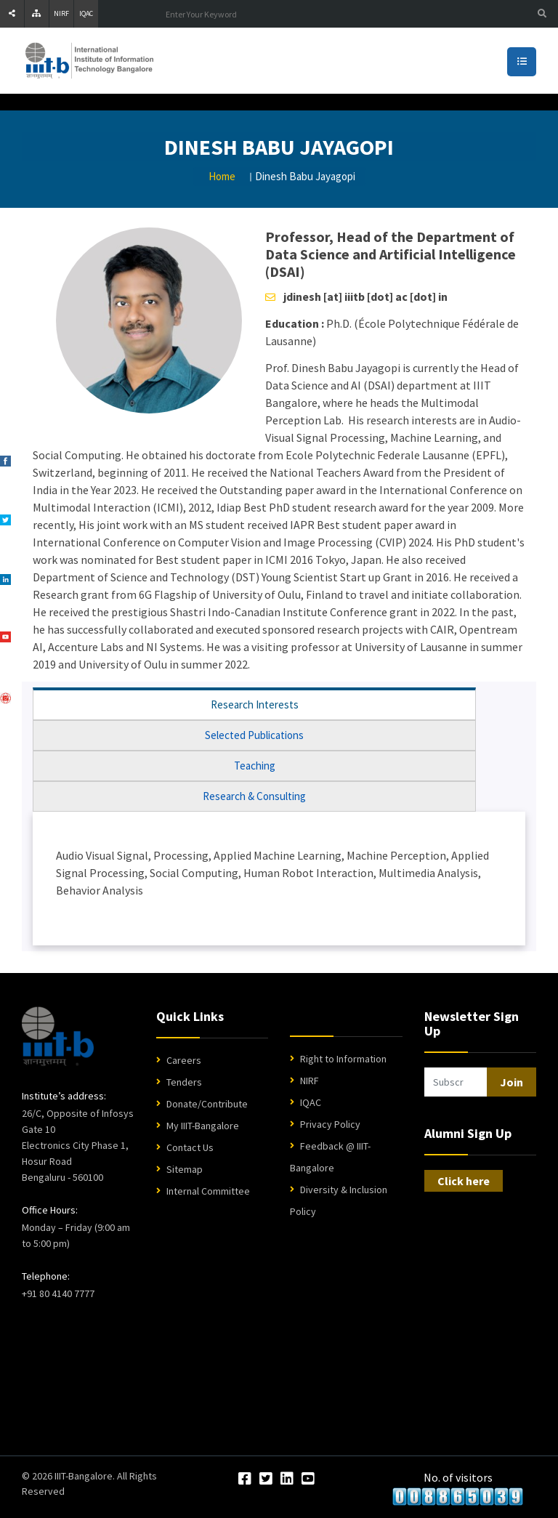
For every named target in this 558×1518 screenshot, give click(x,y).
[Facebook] (244, 1479)
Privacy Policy (330, 1124)
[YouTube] (308, 1479)
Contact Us (190, 1147)
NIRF (61, 13)
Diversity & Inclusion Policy (338, 1200)
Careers (183, 1060)
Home (222, 176)
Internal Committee (208, 1191)
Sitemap (184, 1169)
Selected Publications (254, 735)
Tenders (184, 1082)
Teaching (254, 765)
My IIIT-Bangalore (202, 1125)
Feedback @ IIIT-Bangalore (330, 1156)
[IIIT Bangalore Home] (58, 1036)
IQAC (86, 13)
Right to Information (343, 1058)
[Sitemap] (37, 14)
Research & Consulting (254, 796)
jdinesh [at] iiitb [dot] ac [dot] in (365, 296)
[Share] (12, 14)
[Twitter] (265, 1479)
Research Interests (255, 704)
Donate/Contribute (207, 1103)
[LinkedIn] (287, 1479)
